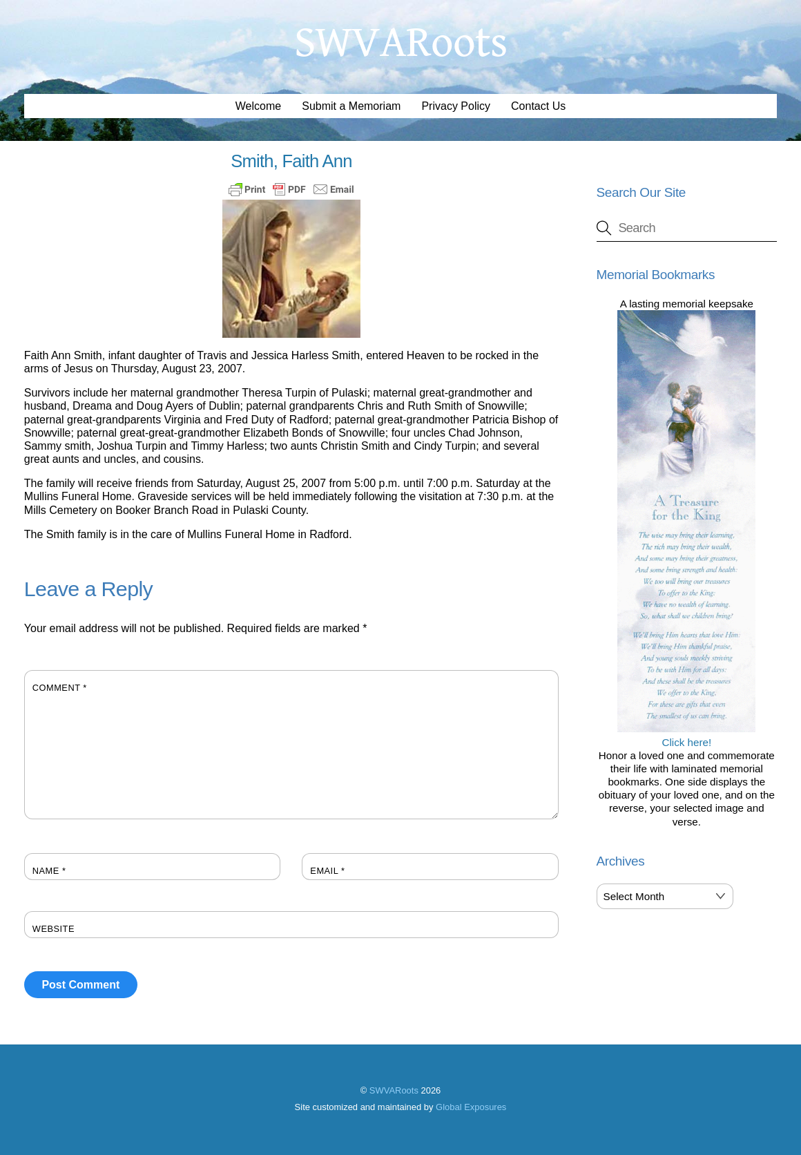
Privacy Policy (455, 106)
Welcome (258, 106)
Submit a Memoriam (351, 106)
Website (53, 929)
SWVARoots (393, 1090)
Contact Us (538, 106)
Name (49, 871)
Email (327, 871)
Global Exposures (471, 1107)
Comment (59, 687)
